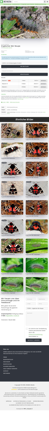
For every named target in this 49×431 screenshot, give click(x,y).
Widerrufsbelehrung (38, 401)
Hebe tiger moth (34, 112)
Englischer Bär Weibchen (8, 158)
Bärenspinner (23, 112)
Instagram (6, 373)
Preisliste (27, 97)
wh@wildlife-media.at (12, 316)
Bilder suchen (7, 364)
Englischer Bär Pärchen (32, 177)
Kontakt (3, 102)
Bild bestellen (24, 66)
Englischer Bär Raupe (10, 46)
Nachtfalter (18, 112)
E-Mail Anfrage (20, 99)
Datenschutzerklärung (35, 334)
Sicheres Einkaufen (15, 102)
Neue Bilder (6, 362)
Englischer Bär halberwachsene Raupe (11, 273)
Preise (5, 357)
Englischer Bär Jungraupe (33, 254)
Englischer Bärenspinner (8, 139)
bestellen (43, 80)
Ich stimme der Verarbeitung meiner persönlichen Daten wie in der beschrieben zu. (38, 332)
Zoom (45, 8)
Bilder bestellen (8, 359)
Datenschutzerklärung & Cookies (22, 401)
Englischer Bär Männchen (32, 139)
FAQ (8, 102)
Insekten (8, 109)
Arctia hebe (40, 112)
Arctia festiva (5, 44)
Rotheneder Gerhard (7, 47)
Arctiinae (28, 112)
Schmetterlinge (14, 109)
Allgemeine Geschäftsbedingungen (25, 403)
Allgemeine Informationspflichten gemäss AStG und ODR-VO (24, 405)
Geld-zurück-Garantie (10, 368)
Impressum (8, 401)
